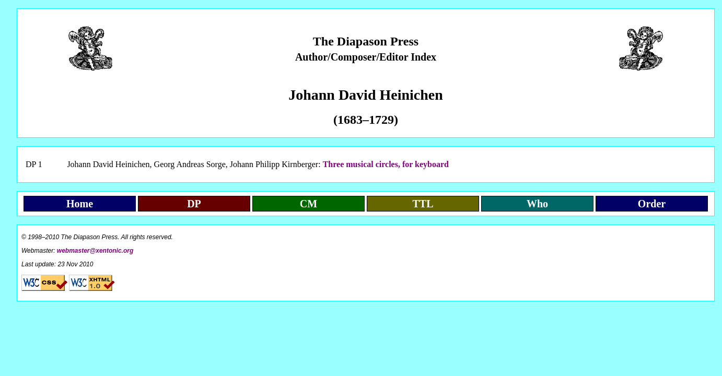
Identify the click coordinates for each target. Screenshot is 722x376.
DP (194, 203)
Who (537, 203)
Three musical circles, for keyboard (386, 164)
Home (79, 203)
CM (308, 203)
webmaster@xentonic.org (95, 250)
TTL (422, 203)
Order (652, 203)
